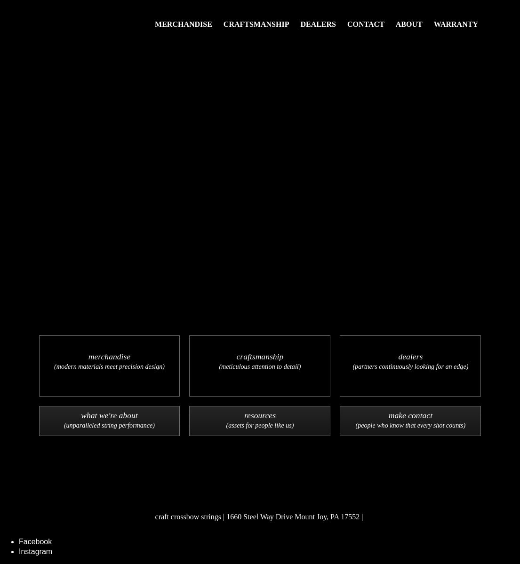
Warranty (456, 24)
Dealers (318, 24)
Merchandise (183, 24)
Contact (365, 24)
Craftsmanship (256, 24)
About (409, 24)
